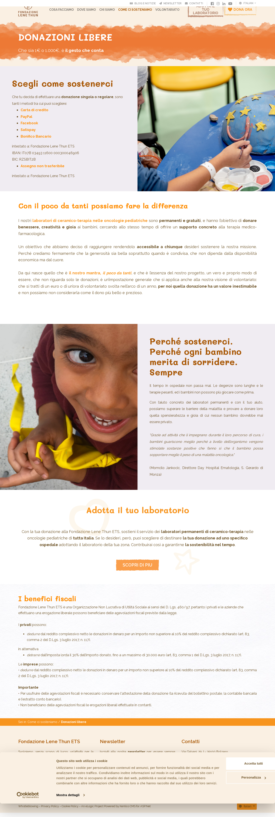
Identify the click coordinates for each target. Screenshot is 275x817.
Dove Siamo (89, 12)
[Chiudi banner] (268, 767)
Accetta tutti (228, 772)
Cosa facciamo (64, 12)
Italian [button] (246, 3)
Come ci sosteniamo (138, 12)
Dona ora (240, 11)
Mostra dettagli (67, 808)
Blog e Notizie (144, 3)
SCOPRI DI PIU (137, 569)
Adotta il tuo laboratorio (205, 11)
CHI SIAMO (110, 12)
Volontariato (171, 12)
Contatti (195, 3)
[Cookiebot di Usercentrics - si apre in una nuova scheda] (28, 808)
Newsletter (171, 3)
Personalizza (228, 786)
